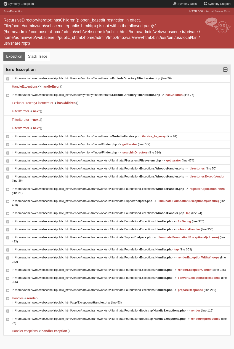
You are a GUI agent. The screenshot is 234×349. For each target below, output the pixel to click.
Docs (185, 3)
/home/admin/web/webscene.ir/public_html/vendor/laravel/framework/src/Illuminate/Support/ (84, 201)
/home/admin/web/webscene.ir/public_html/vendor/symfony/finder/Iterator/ (88, 78)
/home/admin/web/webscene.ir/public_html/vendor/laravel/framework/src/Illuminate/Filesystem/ (88, 160)
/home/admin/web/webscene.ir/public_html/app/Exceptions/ (63, 302)
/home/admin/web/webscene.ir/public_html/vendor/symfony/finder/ (66, 144)
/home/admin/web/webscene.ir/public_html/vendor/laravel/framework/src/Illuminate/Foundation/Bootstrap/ (100, 310)
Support (217, 3)
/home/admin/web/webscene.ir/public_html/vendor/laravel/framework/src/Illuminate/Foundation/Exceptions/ (100, 168)
